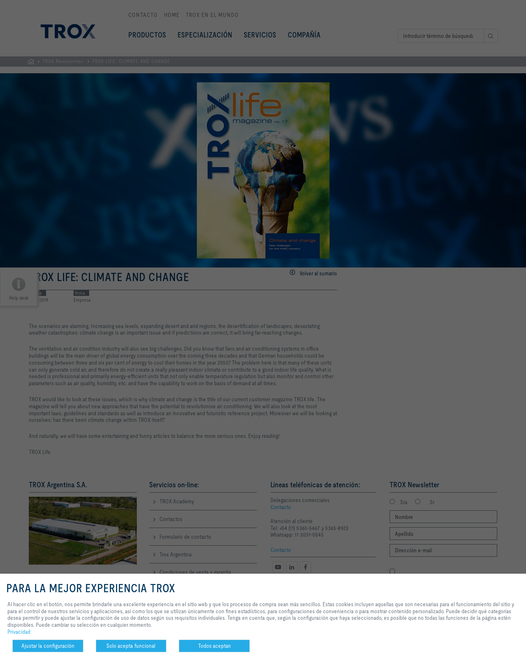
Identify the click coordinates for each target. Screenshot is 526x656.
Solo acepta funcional (130, 645)
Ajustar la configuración (47, 645)
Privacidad (18, 631)
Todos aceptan (214, 645)
